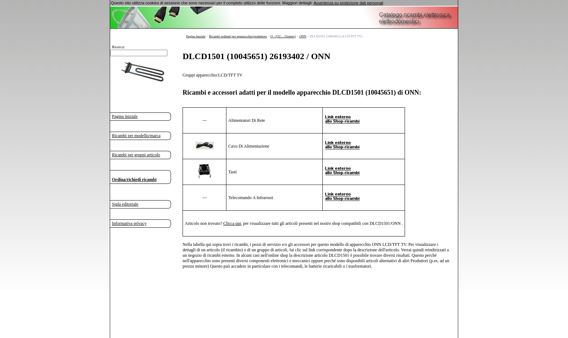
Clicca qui (232, 223)
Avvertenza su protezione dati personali (348, 3)
